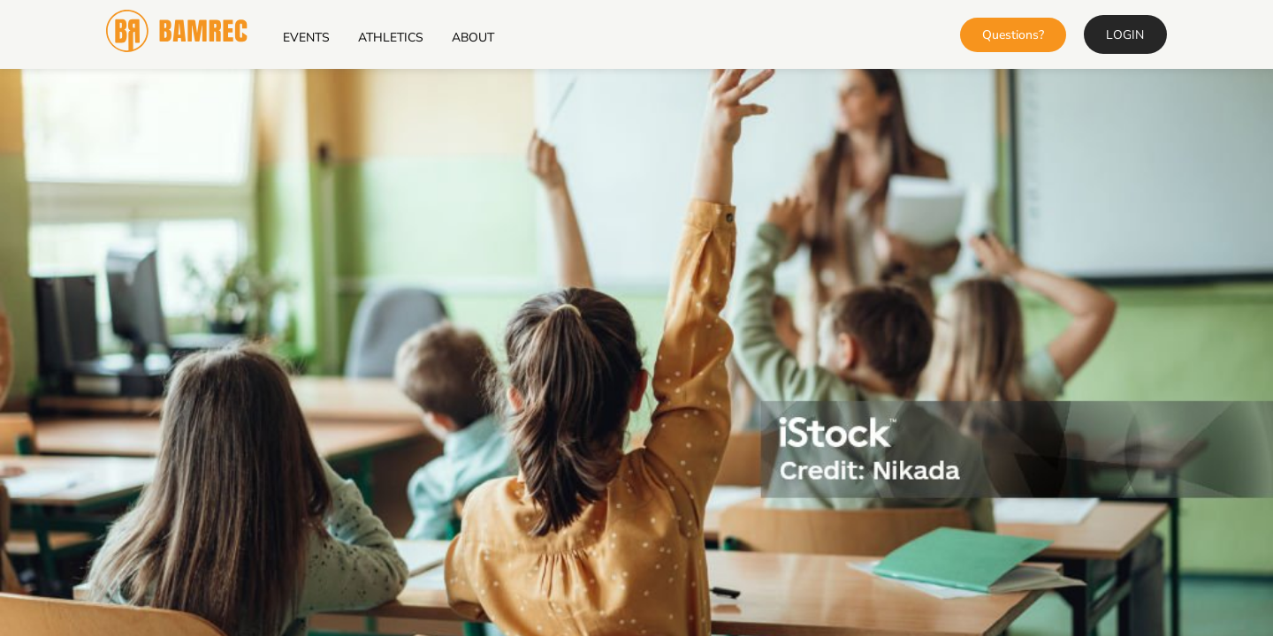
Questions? (1013, 34)
